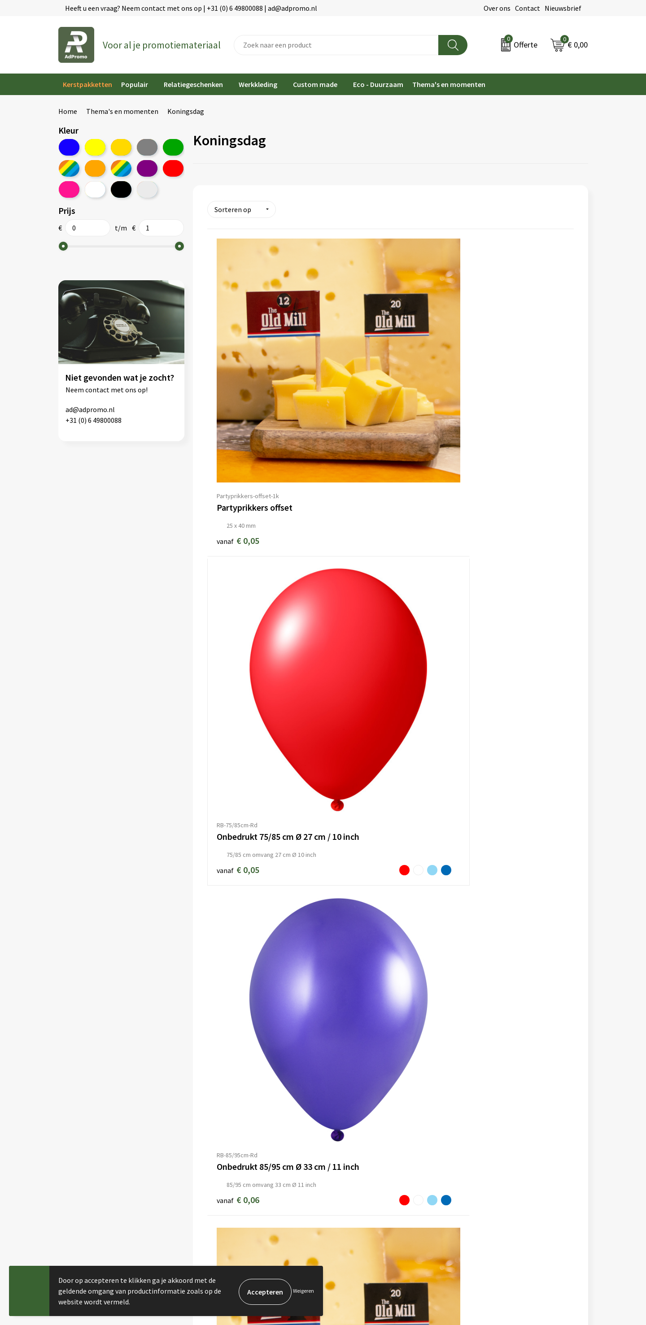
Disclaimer (478, 1130)
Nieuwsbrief (563, 8)
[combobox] (336, 45)
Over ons (497, 8)
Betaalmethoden (353, 1117)
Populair (134, 84)
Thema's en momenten (448, 84)
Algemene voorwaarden (498, 1090)
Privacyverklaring (488, 1117)
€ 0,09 (229, 789)
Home (67, 111)
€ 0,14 (360, 783)
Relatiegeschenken (193, 84)
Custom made (315, 84)
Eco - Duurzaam (378, 84)
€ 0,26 (482, 783)
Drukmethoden (216, 1144)
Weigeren (303, 1290)
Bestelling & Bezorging (363, 1103)
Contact (527, 8)
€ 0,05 (238, 398)
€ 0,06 (473, 404)
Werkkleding (258, 84)
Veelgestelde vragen (224, 1117)
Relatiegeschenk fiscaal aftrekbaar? (247, 1130)
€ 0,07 (482, 597)
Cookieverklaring (488, 1103)
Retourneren (347, 1130)
